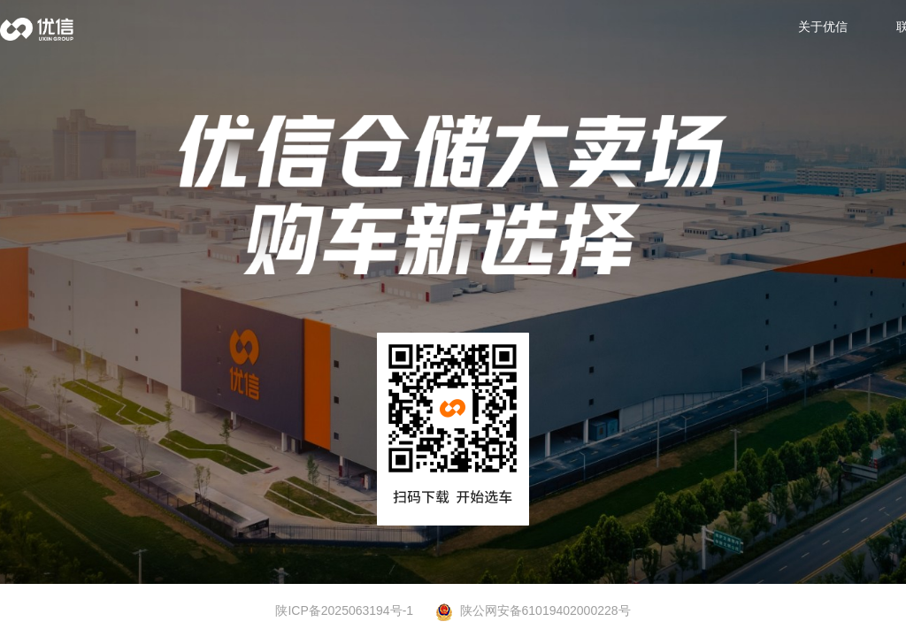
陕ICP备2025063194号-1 (344, 610)
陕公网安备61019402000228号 (533, 611)
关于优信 (823, 26)
